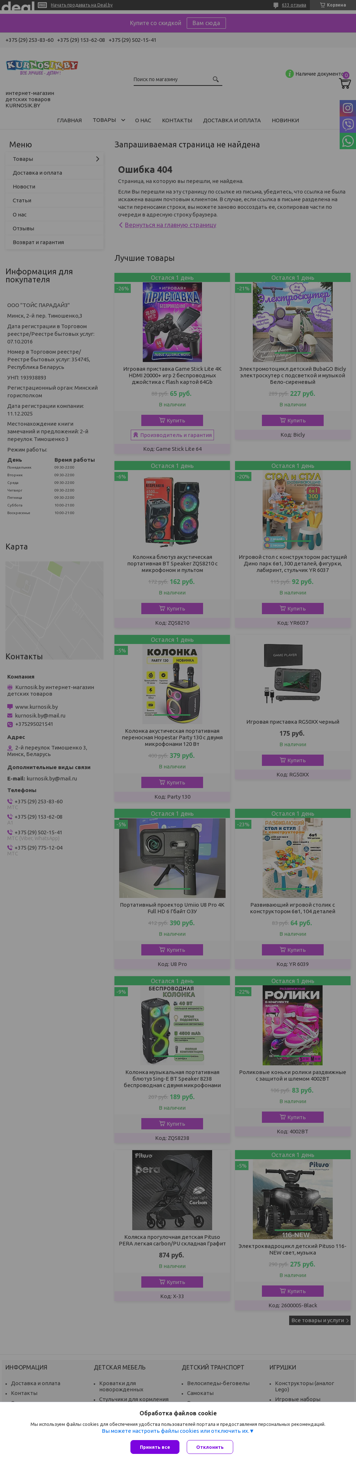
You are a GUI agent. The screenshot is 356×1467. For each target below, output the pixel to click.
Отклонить (210, 1447)
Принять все (155, 1447)
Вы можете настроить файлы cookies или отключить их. (175, 1431)
